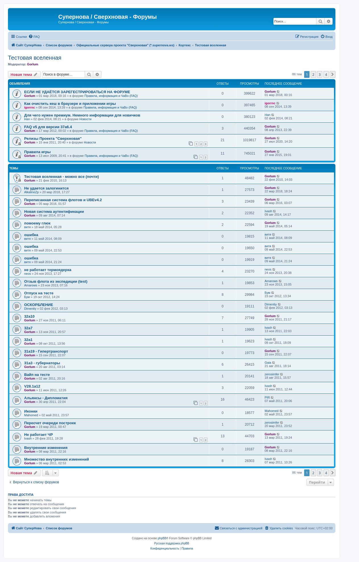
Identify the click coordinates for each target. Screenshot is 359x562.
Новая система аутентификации (54, 211)
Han (27, 119)
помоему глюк (37, 223)
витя (27, 227)
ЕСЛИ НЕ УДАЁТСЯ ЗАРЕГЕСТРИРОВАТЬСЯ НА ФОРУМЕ (77, 92)
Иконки (31, 411)
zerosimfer (272, 374)
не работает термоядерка (47, 270)
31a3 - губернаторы (42, 363)
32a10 (29, 316)
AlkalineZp (31, 192)
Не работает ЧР (38, 434)
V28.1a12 (32, 386)
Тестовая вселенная (34, 58)
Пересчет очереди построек (50, 423)
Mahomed (31, 415)
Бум (27, 297)
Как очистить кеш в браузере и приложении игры (70, 103)
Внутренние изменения (45, 448)
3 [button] (320, 74)
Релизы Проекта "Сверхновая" (53, 138)
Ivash (268, 211)
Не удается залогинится (46, 188)
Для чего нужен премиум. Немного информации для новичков (82, 115)
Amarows (30, 285)
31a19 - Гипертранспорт (46, 351)
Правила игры (37, 152)
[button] (332, 74)
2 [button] (313, 74)
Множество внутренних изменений (56, 459)
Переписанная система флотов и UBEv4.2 (63, 200)
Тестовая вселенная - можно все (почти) (61, 176)
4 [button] (326, 74)
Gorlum (32, 64)
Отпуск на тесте (38, 293)
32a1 (28, 340)
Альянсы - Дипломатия (46, 398)
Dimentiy (30, 308)
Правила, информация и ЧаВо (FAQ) (111, 95)
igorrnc (29, 107)
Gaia (268, 362)
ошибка (31, 235)
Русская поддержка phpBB (171, 543)
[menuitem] (34, 36)
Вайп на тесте (37, 374)
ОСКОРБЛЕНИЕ (38, 305)
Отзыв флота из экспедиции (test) (55, 281)
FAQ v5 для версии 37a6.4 (48, 127)
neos (27, 273)
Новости (85, 119)
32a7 (28, 328)
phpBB (162, 538)
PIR (267, 397)
